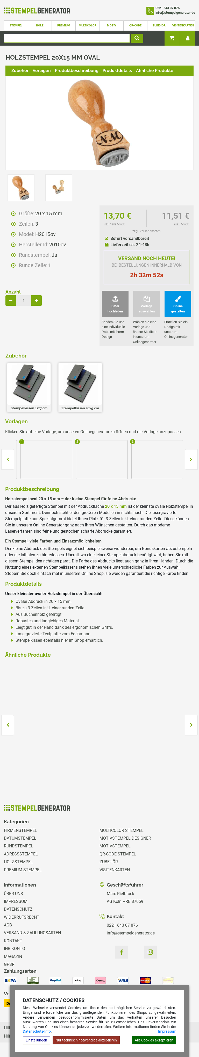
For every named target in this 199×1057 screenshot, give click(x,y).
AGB (8, 925)
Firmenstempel (20, 830)
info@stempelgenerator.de (131, 933)
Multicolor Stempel (122, 830)
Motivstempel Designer (125, 838)
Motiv (111, 25)
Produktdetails (117, 70)
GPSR (9, 964)
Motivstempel (115, 846)
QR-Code (135, 25)
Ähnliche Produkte (154, 70)
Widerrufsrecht (21, 917)
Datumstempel (20, 838)
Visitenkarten (183, 25)
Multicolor (87, 25)
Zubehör (159, 25)
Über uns (13, 893)
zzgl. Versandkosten (146, 231)
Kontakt (13, 940)
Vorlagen (42, 70)
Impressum (167, 1031)
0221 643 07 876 (122, 925)
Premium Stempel (23, 869)
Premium (63, 25)
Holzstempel (18, 861)
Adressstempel (21, 854)
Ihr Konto (14, 948)
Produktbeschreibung (76, 70)
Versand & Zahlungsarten (32, 932)
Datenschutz (18, 909)
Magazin (13, 956)
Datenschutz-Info (37, 1031)
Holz (40, 25)
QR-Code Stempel (118, 854)
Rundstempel (18, 846)
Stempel (16, 25)
